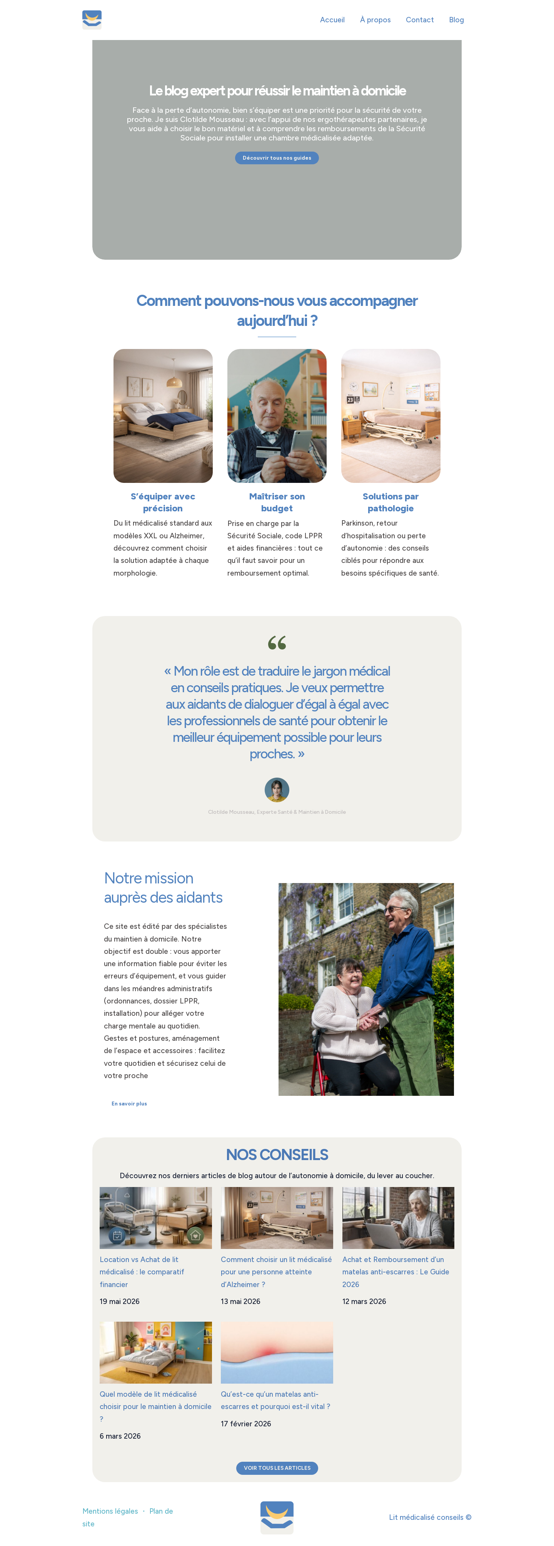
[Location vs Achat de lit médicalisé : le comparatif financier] (156, 1218)
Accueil (334, 19)
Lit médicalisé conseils (176, 19)
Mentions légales (110, 1511)
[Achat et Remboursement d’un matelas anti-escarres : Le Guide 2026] (398, 1218)
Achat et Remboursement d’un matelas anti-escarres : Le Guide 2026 (396, 1272)
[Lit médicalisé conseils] (92, 19)
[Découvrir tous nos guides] (277, 158)
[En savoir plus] (129, 1103)
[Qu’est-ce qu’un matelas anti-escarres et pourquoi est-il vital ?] (277, 1353)
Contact (421, 19)
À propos (376, 19)
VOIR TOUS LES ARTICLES (277, 1468)
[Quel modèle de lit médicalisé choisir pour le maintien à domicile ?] (156, 1353)
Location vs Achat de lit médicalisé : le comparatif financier (142, 1272)
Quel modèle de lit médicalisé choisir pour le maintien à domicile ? (148, 1407)
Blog (456, 19)
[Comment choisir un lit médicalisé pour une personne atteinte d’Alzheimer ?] (277, 1218)
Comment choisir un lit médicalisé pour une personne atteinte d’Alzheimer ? (277, 1272)
